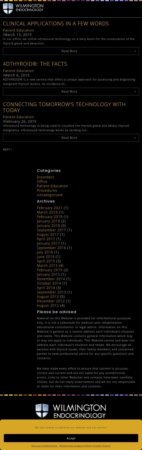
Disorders (45, 177)
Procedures (47, 190)
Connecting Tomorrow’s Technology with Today (64, 107)
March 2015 (47, 265)
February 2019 (50, 216)
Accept (71, 438)
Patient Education (18, 30)
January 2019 (48, 221)
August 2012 (48, 305)
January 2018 (48, 225)
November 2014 (51, 279)
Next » (7, 149)
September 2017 (51, 230)
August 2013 (48, 296)
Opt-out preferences (44, 445)
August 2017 (48, 234)
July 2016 (45, 252)
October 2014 (49, 283)
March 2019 (47, 212)
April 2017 (46, 239)
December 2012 (51, 301)
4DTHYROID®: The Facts (35, 63)
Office (42, 181)
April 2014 (46, 287)
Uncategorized (49, 195)
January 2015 (48, 274)
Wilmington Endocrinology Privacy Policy (85, 445)
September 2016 (51, 247)
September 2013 (51, 292)
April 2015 (46, 261)
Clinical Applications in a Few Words (56, 23)
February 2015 (50, 270)
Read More (69, 51)
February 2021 (50, 207)
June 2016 (46, 256)
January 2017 (48, 243)
